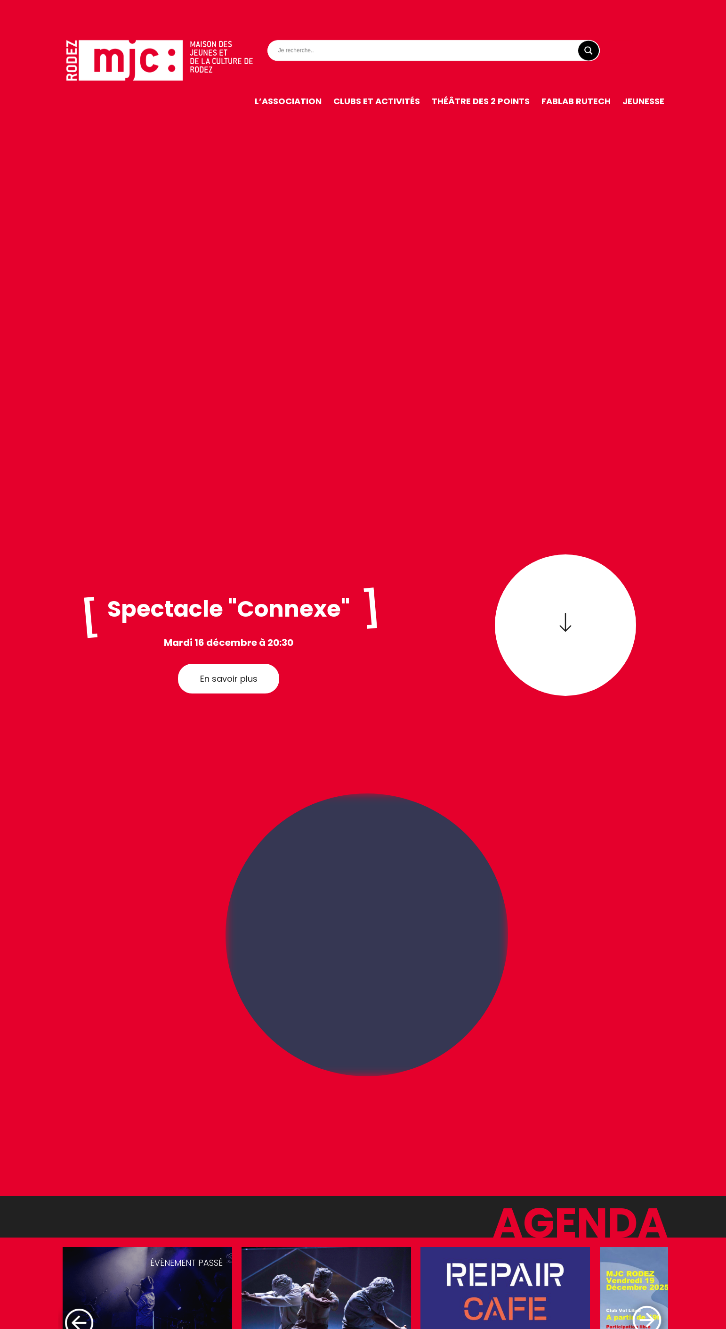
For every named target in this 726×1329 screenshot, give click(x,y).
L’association (288, 77)
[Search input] (436, 26)
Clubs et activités (376, 77)
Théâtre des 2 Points (481, 77)
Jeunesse (643, 77)
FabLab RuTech (576, 77)
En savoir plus (229, 679)
